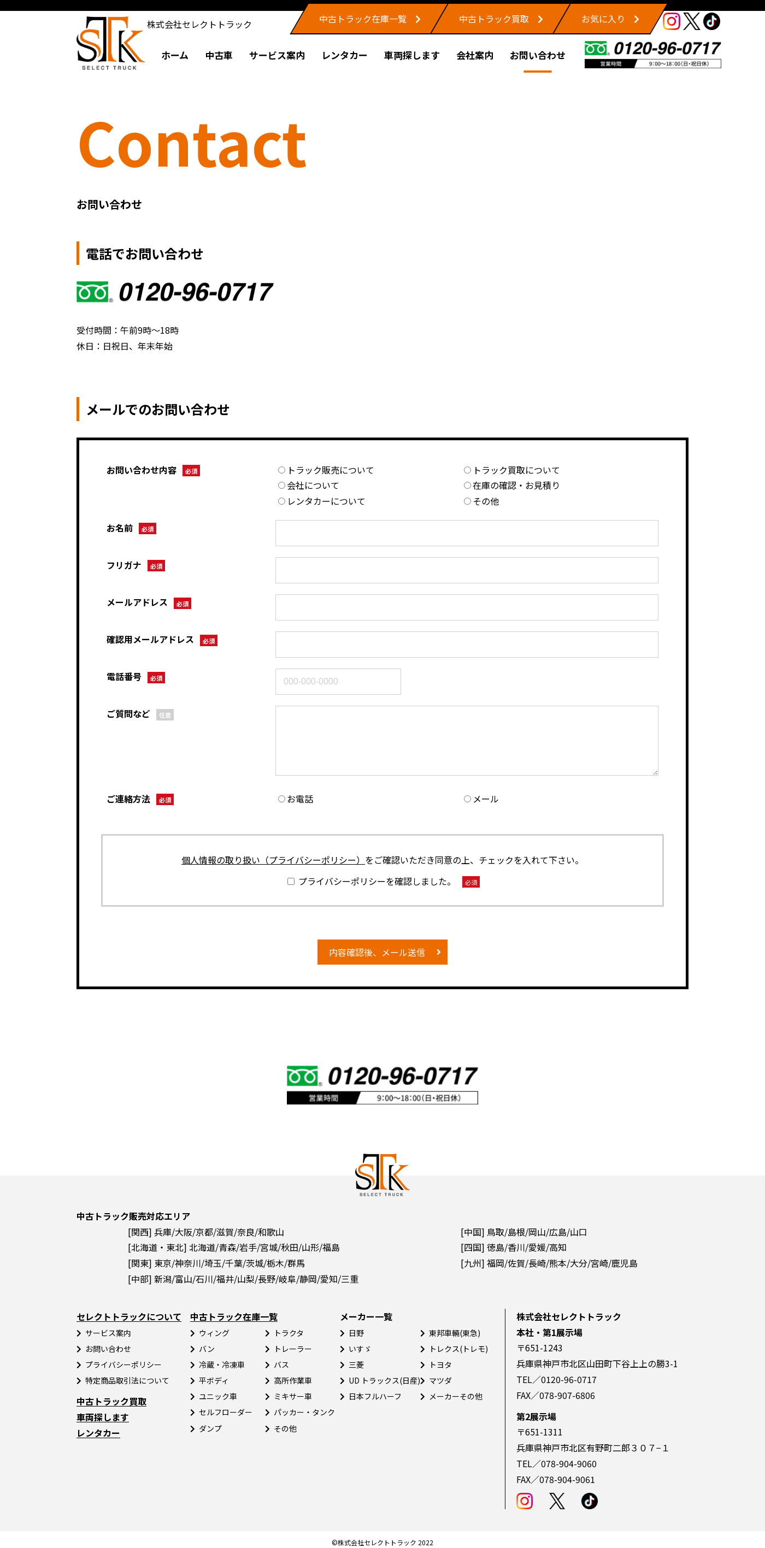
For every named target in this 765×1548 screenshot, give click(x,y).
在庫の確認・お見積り (512, 485)
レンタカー (344, 55)
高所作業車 (293, 1380)
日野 (356, 1332)
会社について (308, 485)
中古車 (219, 55)
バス (281, 1364)
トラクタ (289, 1332)
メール (481, 798)
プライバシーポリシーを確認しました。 (383, 881)
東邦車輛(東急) (454, 1332)
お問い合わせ (538, 55)
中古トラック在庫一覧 (363, 18)
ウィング (214, 1332)
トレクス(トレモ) (458, 1348)
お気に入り (603, 18)
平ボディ (214, 1380)
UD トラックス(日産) (384, 1380)
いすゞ (360, 1348)
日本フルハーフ (375, 1396)
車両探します (412, 55)
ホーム (175, 55)
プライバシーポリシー (123, 1364)
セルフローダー (225, 1412)
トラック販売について (326, 469)
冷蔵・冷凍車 (222, 1364)
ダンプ (210, 1428)
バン (207, 1348)
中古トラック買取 (494, 18)
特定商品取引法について (127, 1380)
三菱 (356, 1364)
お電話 (295, 798)
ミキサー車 (293, 1396)
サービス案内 (277, 55)
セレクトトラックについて (128, 1316)
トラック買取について (512, 469)
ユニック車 (218, 1396)
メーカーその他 (455, 1396)
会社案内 (474, 55)
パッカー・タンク (304, 1412)
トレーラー (293, 1348)
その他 (481, 500)
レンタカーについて (322, 500)
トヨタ (440, 1364)
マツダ (440, 1380)
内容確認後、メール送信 (377, 952)
